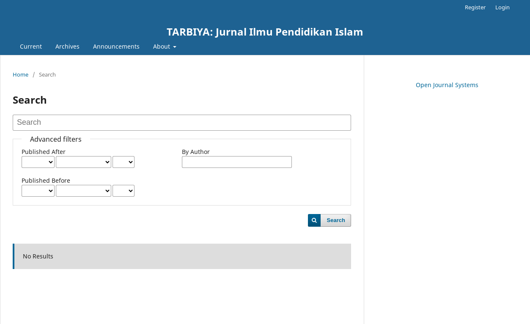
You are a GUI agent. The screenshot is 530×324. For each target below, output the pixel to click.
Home (20, 74)
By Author (196, 152)
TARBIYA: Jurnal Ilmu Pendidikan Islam (265, 31)
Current (31, 46)
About (162, 46)
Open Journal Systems (447, 85)
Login (502, 7)
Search (336, 220)
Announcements (116, 46)
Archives (67, 46)
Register (475, 7)
